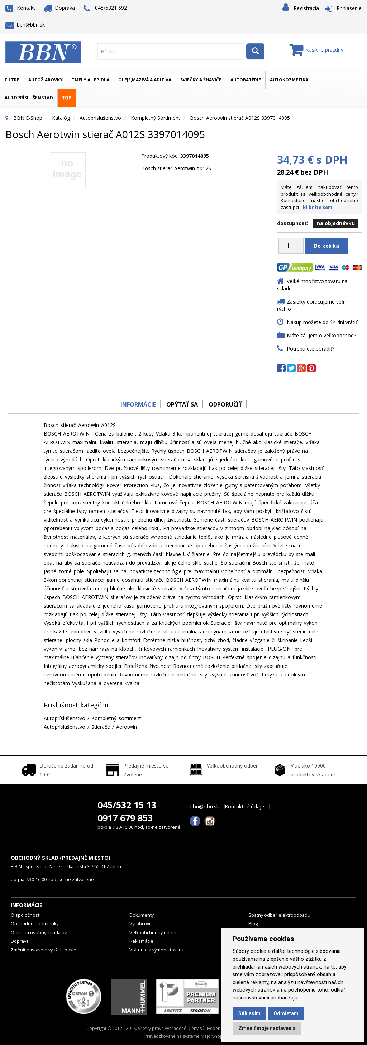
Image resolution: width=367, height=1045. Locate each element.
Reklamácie (141, 941)
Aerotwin (126, 726)
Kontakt (20, 7)
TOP (66, 98)
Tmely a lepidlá (90, 80)
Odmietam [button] (286, 1013)
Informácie (135, 404)
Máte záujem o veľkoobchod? (321, 335)
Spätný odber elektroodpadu (279, 915)
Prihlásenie (349, 8)
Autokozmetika (289, 80)
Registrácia (306, 8)
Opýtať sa (181, 404)
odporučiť (226, 404)
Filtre (12, 80)
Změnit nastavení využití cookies (45, 950)
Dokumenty (141, 915)
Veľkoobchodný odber (153, 933)
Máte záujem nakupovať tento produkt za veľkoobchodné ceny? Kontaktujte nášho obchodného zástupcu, (319, 197)
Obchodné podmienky (34, 924)
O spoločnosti (25, 915)
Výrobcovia (141, 924)
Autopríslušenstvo (29, 98)
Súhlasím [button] (249, 1013)
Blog (253, 924)
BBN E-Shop (27, 117)
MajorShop (212, 1036)
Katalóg (61, 117)
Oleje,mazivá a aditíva (144, 80)
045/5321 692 (105, 8)
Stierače (100, 726)
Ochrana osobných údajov (39, 933)
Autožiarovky (45, 80)
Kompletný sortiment (155, 117)
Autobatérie (245, 80)
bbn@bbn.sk (25, 24)
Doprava (59, 7)
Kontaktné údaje (244, 806)
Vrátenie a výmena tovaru (156, 950)
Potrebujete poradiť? (310, 348)
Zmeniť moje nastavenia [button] (267, 1028)
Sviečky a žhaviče (200, 80)
